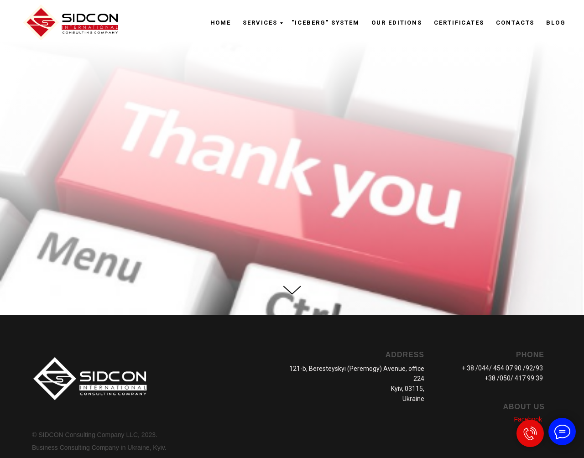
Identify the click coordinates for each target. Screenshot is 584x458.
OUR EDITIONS (396, 22)
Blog (556, 22)
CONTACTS (515, 22)
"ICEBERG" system (326, 22)
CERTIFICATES (459, 22)
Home (220, 22)
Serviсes (260, 22)
